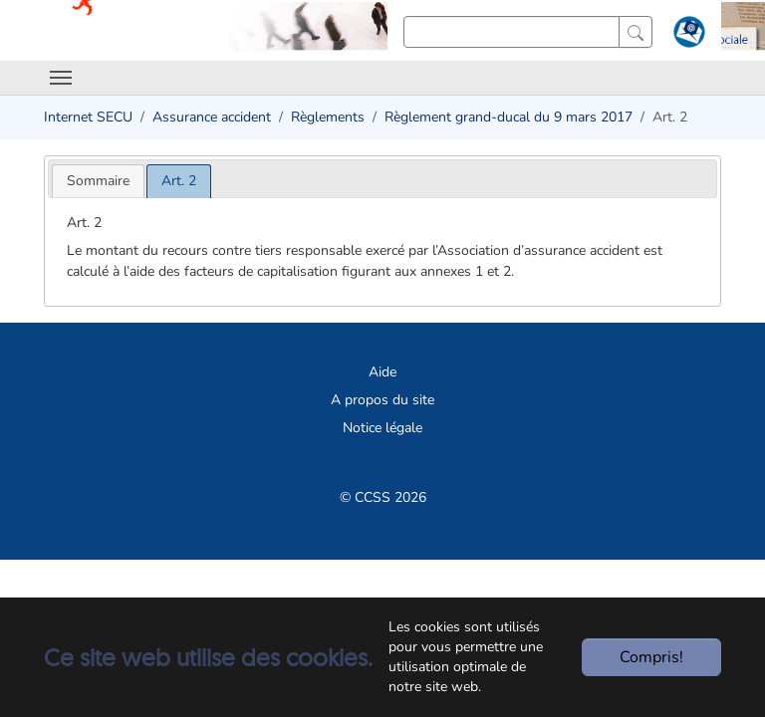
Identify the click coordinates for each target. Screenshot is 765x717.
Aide (382, 371)
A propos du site (382, 399)
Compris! (651, 657)
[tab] (98, 180)
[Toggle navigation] (61, 78)
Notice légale (382, 427)
